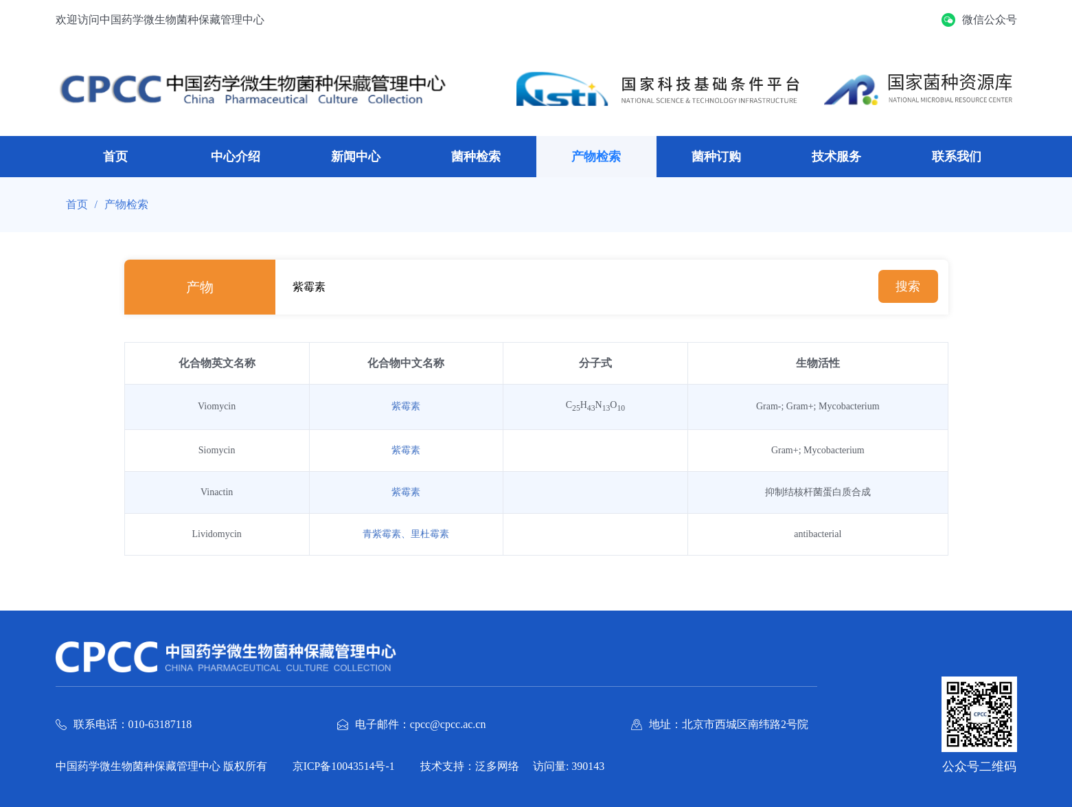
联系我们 (956, 156)
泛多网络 (502, 765)
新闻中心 (355, 156)
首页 (115, 156)
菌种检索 (476, 156)
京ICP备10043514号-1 (346, 765)
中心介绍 (235, 156)
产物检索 (596, 156)
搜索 (907, 287)
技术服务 (836, 156)
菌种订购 (716, 156)
